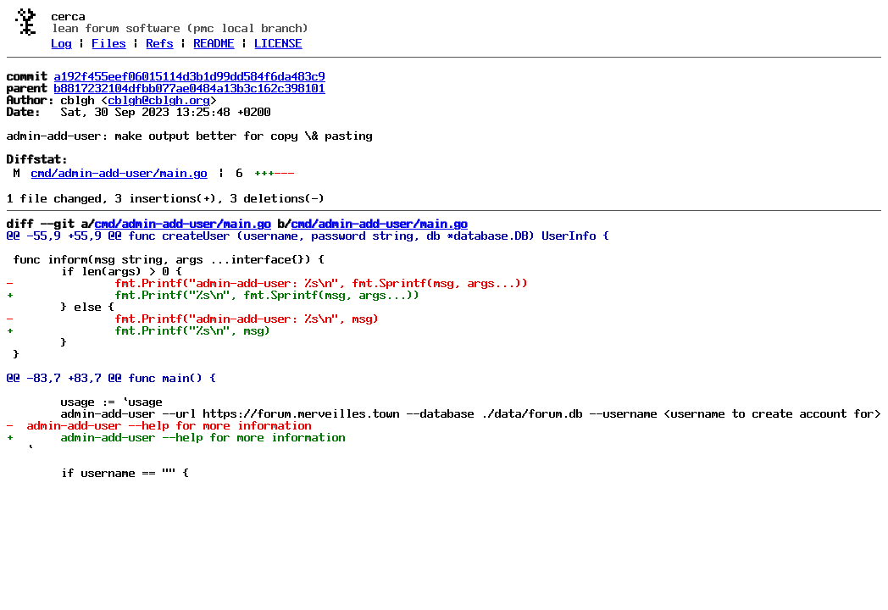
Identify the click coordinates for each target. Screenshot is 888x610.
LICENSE (278, 43)
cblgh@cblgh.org (159, 100)
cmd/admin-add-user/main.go (119, 173)
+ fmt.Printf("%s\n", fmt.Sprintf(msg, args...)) (213, 295)
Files (109, 43)
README (214, 43)
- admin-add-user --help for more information (159, 425)
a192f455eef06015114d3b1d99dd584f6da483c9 (189, 76)
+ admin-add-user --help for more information (176, 437)
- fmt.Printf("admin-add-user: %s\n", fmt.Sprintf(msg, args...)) (268, 283)
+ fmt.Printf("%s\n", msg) (139, 330)
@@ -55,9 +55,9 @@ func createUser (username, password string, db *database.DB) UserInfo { (308, 235)
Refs (160, 43)
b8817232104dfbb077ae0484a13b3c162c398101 (189, 88)
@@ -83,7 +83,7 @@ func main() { (112, 378)
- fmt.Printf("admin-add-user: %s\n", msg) (193, 318)
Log (62, 43)
